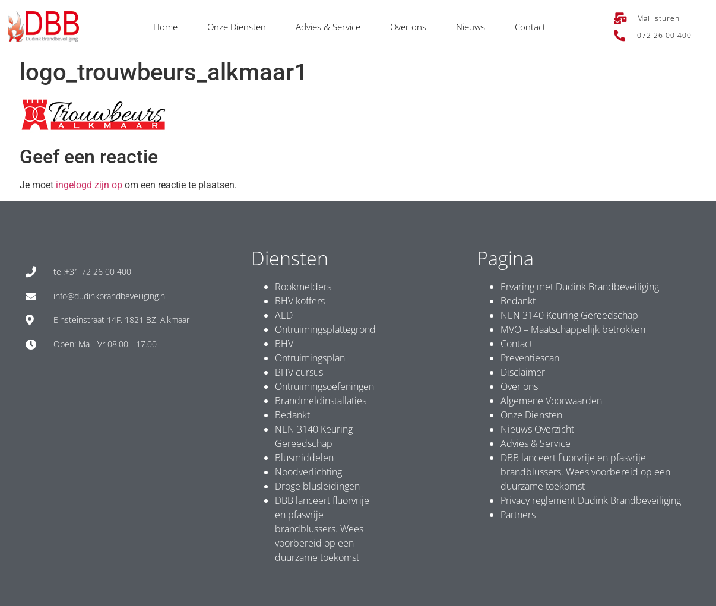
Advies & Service (328, 27)
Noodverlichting (308, 471)
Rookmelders (303, 286)
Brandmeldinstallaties (320, 400)
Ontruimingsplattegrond (325, 329)
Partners (518, 514)
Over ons (408, 27)
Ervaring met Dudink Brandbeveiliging (579, 286)
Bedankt (292, 414)
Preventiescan (529, 357)
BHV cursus (299, 372)
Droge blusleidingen (317, 486)
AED (284, 315)
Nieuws (470, 27)
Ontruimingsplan (310, 357)
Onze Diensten (236, 27)
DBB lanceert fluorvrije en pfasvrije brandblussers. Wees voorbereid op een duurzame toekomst (322, 529)
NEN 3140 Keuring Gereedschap (569, 315)
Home (165, 27)
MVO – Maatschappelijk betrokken (572, 329)
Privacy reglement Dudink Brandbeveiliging (590, 500)
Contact (530, 27)
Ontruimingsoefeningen (324, 386)
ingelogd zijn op (89, 185)
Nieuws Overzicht (537, 429)
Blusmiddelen (304, 457)
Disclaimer (522, 372)
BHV (284, 343)
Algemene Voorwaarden (551, 400)
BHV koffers (300, 300)
